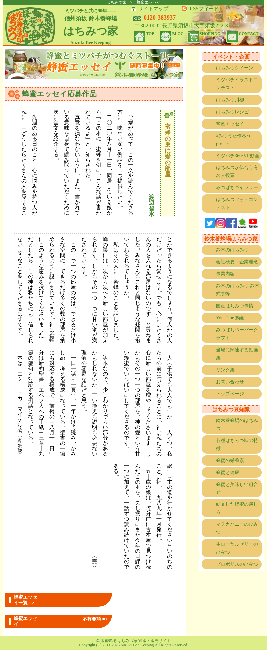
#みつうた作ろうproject (233, 139)
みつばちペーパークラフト (237, 333)
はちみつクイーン (234, 67)
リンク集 (225, 369)
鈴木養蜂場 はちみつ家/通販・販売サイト (133, 640)
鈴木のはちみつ (232, 249)
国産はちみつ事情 (234, 305)
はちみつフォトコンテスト (237, 203)
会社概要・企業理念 (237, 261)
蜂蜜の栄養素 (230, 460)
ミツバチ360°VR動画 (237, 155)
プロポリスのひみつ (237, 564)
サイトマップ (153, 8)
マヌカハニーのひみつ (237, 528)
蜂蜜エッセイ (230, 123)
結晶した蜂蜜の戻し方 (237, 508)
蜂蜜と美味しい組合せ (237, 488)
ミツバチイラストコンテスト (237, 83)
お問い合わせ (230, 381)
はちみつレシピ (232, 111)
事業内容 (225, 273)
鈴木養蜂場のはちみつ (237, 424)
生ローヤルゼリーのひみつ (237, 548)
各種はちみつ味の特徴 (237, 444)
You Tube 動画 (230, 317)
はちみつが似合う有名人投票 (237, 171)
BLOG (178, 33)
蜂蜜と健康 (227, 472)
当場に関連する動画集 (237, 353)
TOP (150, 33)
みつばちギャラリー (237, 187)
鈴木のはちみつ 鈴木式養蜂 (237, 289)
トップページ (230, 393)
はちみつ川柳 (230, 99)
